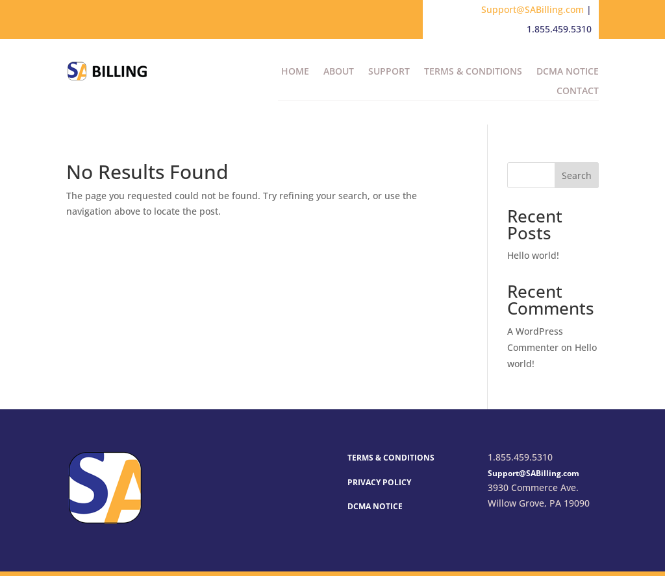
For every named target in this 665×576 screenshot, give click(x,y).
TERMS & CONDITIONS (390, 457)
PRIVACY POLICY (379, 482)
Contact (578, 91)
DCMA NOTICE (375, 506)
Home (295, 72)
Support (389, 72)
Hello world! (533, 255)
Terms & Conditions (473, 72)
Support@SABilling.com (532, 9)
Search (577, 175)
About (338, 72)
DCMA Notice (567, 72)
